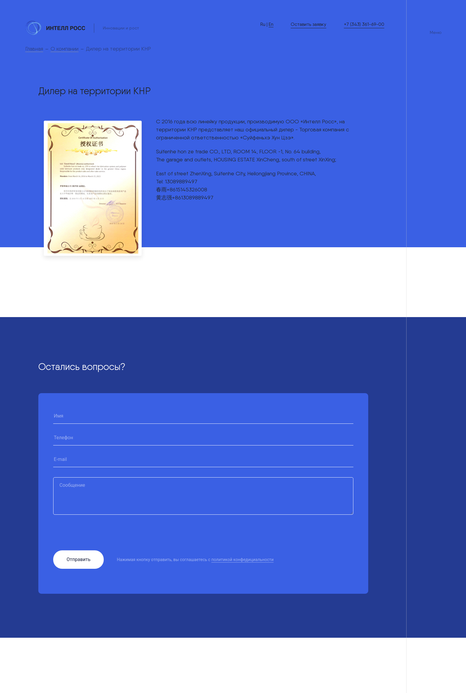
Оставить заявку (308, 24)
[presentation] (98, 536)
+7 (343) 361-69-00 (364, 24)
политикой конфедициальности (242, 559)
